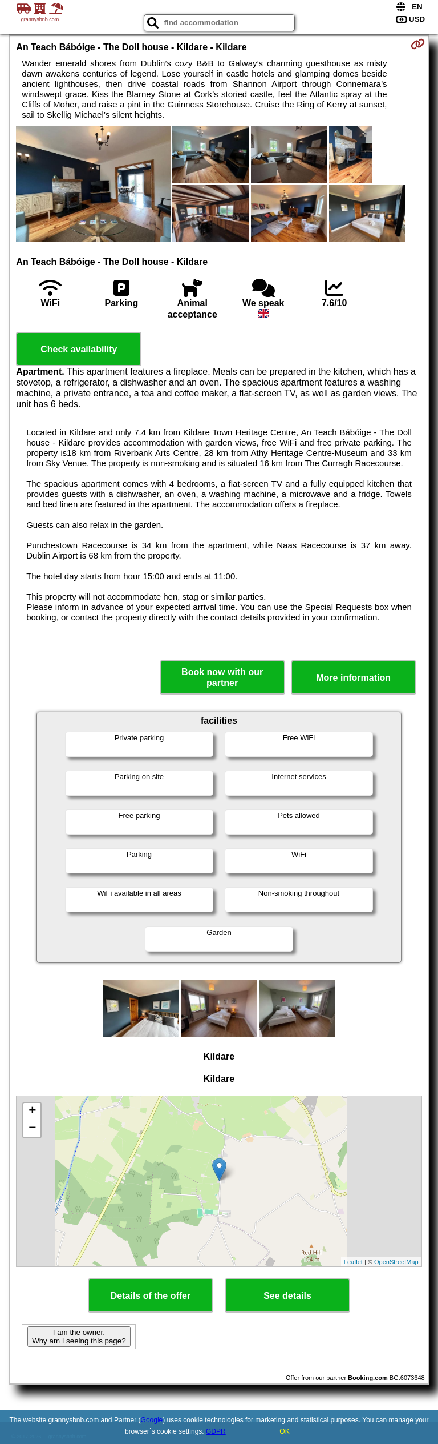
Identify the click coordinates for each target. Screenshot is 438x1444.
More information (353, 678)
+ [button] (32, 1111)
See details (287, 1296)
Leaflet (353, 1261)
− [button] (32, 1128)
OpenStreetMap (396, 1261)
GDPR (216, 1431)
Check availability (78, 349)
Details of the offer (150, 1296)
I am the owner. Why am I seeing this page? (78, 1336)
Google (152, 1420)
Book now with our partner (222, 677)
